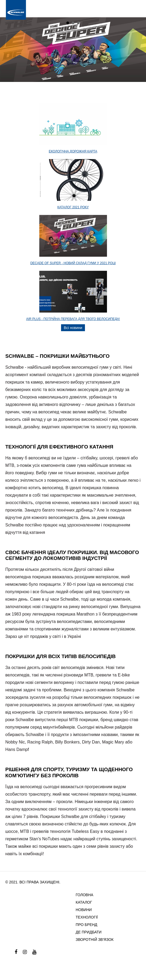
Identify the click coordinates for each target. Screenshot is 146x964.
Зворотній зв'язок (95, 939)
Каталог (84, 902)
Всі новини (73, 328)
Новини (84, 910)
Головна (84, 895)
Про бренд (86, 925)
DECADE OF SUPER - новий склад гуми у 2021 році (73, 263)
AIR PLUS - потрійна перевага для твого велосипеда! (73, 319)
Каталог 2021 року (73, 207)
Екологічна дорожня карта (73, 151)
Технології (87, 917)
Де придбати (88, 932)
